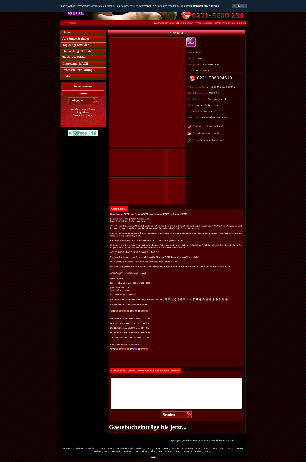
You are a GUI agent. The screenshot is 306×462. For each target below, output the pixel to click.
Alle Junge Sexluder (75, 38)
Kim (198, 448)
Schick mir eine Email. (203, 134)
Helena (139, 448)
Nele (136, 451)
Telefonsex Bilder (73, 57)
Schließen (239, 6)
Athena (79, 448)
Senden (169, 414)
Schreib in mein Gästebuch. (206, 141)
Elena (111, 448)
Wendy (208, 451)
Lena (214, 448)
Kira (206, 448)
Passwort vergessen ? (83, 115)
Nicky (144, 451)
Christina (91, 448)
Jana (148, 448)
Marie (240, 448)
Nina (152, 451)
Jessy (165, 448)
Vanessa (188, 451)
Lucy (222, 448)
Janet (157, 448)
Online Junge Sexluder (77, 51)
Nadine (127, 451)
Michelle (116, 451)
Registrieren (83, 112)
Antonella (67, 448)
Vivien (198, 451)
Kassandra (187, 448)
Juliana (175, 448)
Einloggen (76, 100)
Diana (102, 448)
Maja (230, 448)
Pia (160, 451)
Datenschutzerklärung (206, 5)
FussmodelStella (125, 448)
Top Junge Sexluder (75, 44)
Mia (107, 451)
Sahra (168, 451)
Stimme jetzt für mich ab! (205, 127)
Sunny (177, 451)
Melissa (97, 451)
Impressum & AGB (75, 63)
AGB (153, 457)
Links (66, 76)
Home (66, 32)
